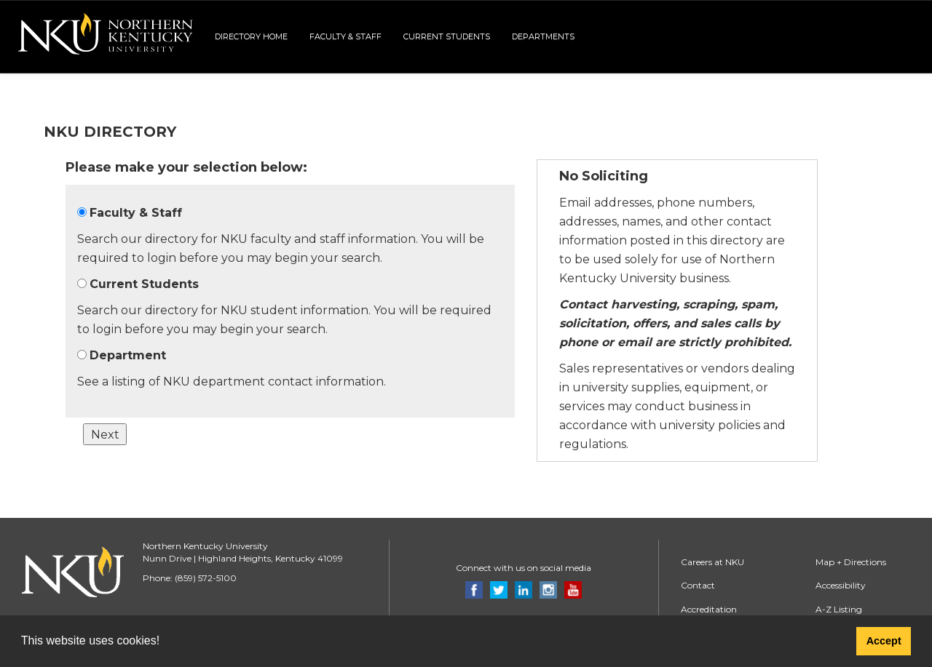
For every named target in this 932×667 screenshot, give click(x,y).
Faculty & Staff (345, 36)
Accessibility (841, 585)
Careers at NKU (712, 561)
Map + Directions (851, 561)
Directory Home (251, 36)
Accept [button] (883, 641)
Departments (543, 36)
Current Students (446, 36)
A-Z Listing (839, 609)
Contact (698, 585)
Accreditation (709, 609)
